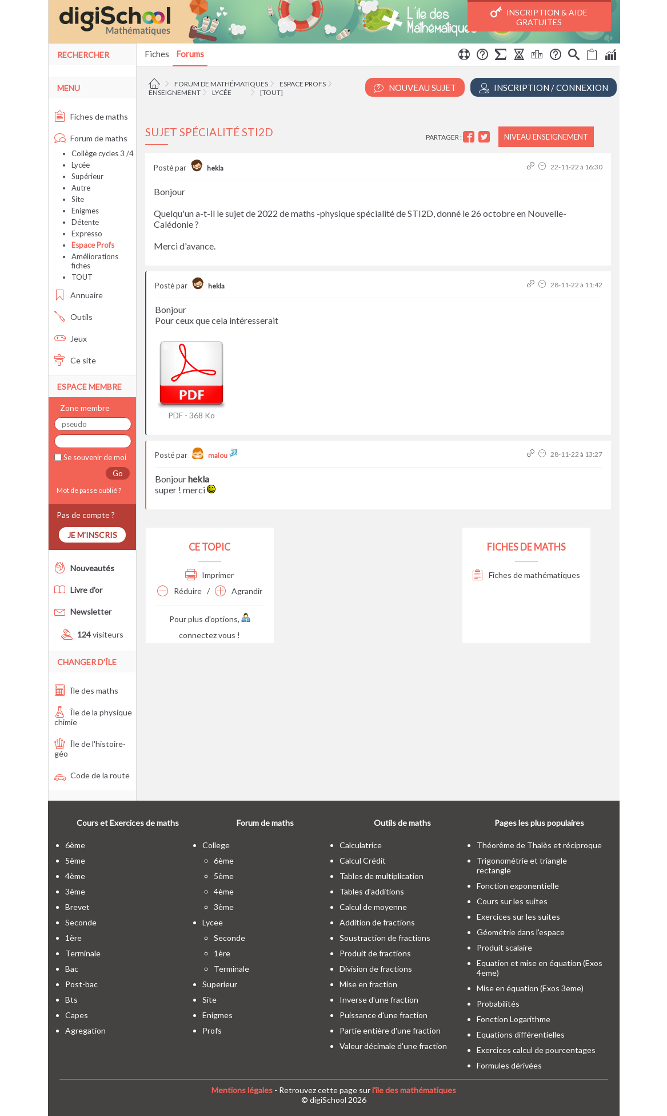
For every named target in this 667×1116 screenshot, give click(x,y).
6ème (75, 845)
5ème (75, 860)
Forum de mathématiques (221, 84)
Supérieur (87, 176)
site (209, 999)
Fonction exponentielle (518, 886)
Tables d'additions (372, 891)
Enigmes (85, 210)
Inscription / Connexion (543, 87)
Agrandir (238, 591)
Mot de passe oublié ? (87, 490)
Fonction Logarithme (513, 1019)
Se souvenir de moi (94, 457)
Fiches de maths (91, 116)
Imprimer (209, 575)
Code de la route (92, 775)
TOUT (82, 277)
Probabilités (498, 1003)
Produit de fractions (375, 953)
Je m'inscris (92, 535)
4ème (75, 876)
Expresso (86, 233)
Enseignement (175, 92)
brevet (77, 907)
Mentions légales (242, 1090)
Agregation (85, 1030)
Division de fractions (376, 968)
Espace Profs (302, 84)
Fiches (157, 54)
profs (212, 1030)
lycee (212, 922)
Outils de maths (402, 823)
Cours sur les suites (512, 901)
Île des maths (86, 690)
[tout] (271, 92)
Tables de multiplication (382, 876)
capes (76, 1015)
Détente (85, 222)
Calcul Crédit (363, 860)
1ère (73, 938)
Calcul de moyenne (373, 907)
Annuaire (78, 295)
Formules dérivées (509, 1065)
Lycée (221, 92)
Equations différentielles (521, 1034)
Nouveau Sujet (415, 87)
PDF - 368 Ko (191, 378)
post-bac (81, 984)
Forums (190, 54)
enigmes (217, 1015)
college (216, 845)
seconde (81, 922)
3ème (75, 891)
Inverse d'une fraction (379, 999)
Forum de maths (90, 138)
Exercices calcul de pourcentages (536, 1050)
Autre (80, 187)
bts (71, 999)
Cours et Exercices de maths (128, 823)
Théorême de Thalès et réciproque (539, 845)
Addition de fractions (377, 922)
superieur (219, 984)
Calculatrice (361, 845)
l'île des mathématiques (414, 1090)
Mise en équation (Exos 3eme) (530, 988)
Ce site (75, 360)
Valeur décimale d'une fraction (393, 1046)
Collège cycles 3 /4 (102, 153)
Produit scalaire (504, 947)
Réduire (179, 591)
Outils (73, 317)
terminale (83, 953)
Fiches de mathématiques (526, 575)
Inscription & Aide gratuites (539, 16)
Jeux (70, 338)
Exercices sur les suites (518, 916)
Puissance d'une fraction (384, 1015)
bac (71, 968)
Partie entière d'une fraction (390, 1030)
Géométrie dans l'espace (521, 932)
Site (77, 199)
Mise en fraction (368, 984)
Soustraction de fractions (385, 938)
